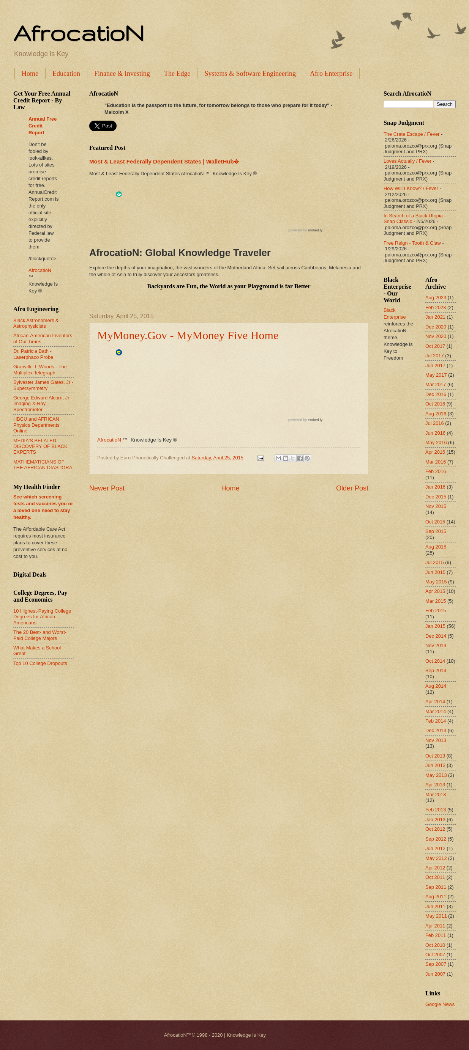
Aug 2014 (435, 686)
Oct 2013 (435, 756)
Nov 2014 (435, 645)
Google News (440, 1004)
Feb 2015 (435, 610)
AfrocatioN (78, 33)
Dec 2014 (435, 636)
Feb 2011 (435, 935)
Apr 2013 (435, 785)
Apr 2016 (435, 452)
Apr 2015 (435, 591)
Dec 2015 (435, 497)
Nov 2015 (435, 506)
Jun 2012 (435, 848)
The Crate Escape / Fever (411, 134)
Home (30, 73)
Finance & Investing (122, 73)
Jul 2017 (434, 355)
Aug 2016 (435, 414)
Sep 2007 (435, 964)
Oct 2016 (435, 404)
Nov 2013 (435, 740)
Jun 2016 (435, 433)
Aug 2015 (435, 547)
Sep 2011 (435, 887)
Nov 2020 (435, 336)
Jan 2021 (435, 317)
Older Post (352, 488)
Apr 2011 (435, 926)
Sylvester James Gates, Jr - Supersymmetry (43, 385)
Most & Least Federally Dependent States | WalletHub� (164, 161)
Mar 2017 (435, 384)
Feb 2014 (435, 721)
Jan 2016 (435, 487)
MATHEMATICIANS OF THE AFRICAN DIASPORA (42, 464)
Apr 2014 (435, 701)
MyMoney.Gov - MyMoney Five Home (187, 335)
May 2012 (436, 858)
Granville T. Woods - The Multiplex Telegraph (40, 369)
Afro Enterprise (331, 73)
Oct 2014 (435, 661)
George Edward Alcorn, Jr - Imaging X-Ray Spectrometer (42, 403)
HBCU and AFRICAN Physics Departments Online (36, 425)
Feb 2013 (435, 810)
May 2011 (436, 916)
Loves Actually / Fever (407, 161)
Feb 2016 (435, 471)
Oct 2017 (435, 346)
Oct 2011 (435, 877)
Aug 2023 (435, 297)
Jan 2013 (435, 819)
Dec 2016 (435, 394)
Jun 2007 (435, 974)
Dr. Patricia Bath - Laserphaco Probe (33, 354)
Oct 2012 (435, 829)
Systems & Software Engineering (249, 73)
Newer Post (107, 488)
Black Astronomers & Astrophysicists (36, 323)
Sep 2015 (435, 531)
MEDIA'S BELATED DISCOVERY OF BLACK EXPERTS (40, 446)
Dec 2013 (435, 730)
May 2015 (436, 582)
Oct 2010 (435, 945)
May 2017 (436, 375)
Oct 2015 (435, 522)
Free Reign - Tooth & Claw (412, 243)
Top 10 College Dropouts (40, 663)
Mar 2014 (435, 711)
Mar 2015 (435, 601)
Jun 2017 (435, 365)
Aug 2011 (435, 896)
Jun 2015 (435, 572)
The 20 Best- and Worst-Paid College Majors (39, 635)
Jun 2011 (435, 906)
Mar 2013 (435, 794)
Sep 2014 (435, 670)
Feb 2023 (435, 307)
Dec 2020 (435, 327)
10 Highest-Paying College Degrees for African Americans (42, 617)
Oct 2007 (435, 954)
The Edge (177, 73)
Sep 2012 (435, 839)
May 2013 (436, 775)
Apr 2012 (435, 868)
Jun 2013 (435, 765)
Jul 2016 (434, 423)
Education (66, 73)
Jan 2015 (435, 626)
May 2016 (436, 442)
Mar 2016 (435, 462)
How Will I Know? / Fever (411, 188)
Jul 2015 (434, 562)
